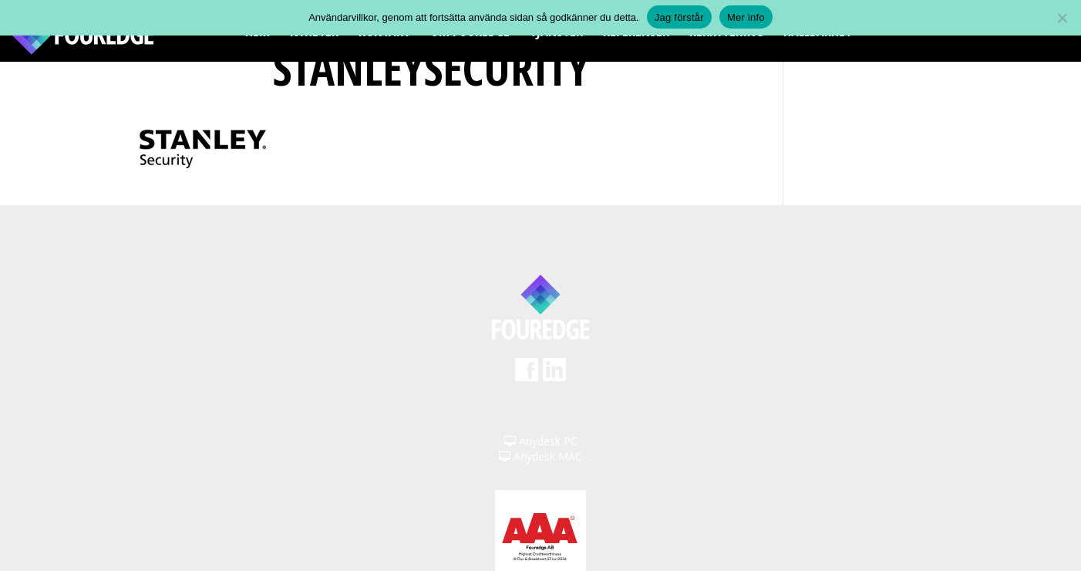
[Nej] (1061, 17)
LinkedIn (554, 374)
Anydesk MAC (540, 456)
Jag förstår (679, 17)
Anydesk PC (541, 441)
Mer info (746, 17)
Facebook (526, 374)
